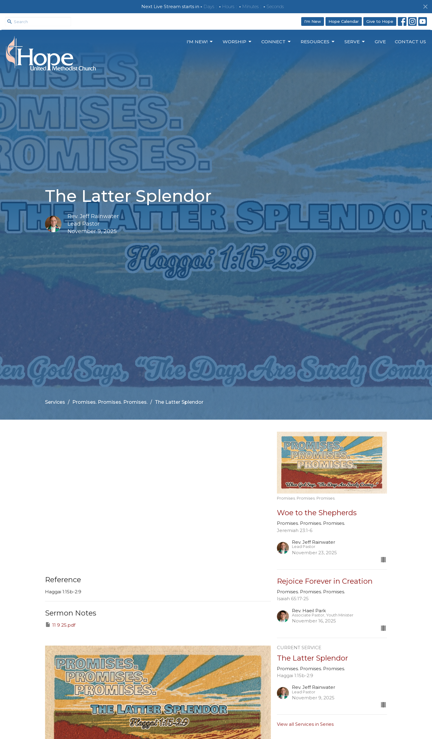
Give (380, 41)
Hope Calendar (343, 21)
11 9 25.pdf (60, 625)
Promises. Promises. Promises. (110, 402)
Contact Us (410, 41)
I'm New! (200, 42)
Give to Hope (379, 21)
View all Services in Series (305, 724)
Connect (276, 42)
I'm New (312, 21)
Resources (318, 42)
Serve (355, 42)
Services (55, 402)
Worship (237, 42)
